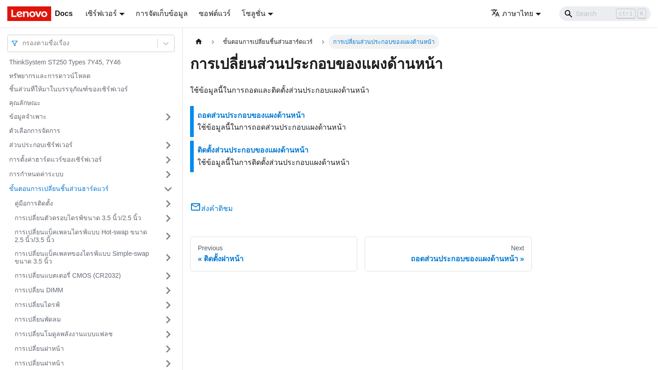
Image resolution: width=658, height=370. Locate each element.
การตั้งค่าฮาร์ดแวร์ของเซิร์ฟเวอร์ (55, 159)
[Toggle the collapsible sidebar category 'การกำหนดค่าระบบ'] (168, 174)
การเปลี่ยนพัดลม (38, 319)
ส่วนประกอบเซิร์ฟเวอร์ (41, 144)
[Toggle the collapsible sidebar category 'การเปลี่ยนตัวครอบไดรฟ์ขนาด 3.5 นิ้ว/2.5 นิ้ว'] (168, 218)
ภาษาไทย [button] (512, 13)
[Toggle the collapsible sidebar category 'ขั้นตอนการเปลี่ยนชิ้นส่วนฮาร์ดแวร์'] (168, 189)
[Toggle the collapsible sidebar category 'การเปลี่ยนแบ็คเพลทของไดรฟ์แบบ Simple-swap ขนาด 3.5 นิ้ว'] (168, 258)
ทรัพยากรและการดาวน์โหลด (49, 75)
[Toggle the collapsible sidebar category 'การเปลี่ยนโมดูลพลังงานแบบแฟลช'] (168, 334)
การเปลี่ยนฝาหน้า (39, 348)
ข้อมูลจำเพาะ (28, 116)
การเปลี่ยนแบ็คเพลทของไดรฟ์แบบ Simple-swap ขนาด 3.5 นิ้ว (82, 257)
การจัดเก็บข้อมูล (162, 13)
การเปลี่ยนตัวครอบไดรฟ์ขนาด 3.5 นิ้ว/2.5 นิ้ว (78, 218)
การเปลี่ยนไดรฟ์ (37, 304)
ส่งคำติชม (211, 208)
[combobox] (23, 43)
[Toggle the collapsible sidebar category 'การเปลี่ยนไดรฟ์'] (168, 305)
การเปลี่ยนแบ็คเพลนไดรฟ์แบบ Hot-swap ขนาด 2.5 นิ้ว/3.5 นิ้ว (81, 236)
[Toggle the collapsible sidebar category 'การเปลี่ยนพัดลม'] (168, 319)
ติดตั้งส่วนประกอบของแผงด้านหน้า (252, 150)
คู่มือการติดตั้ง (34, 203)
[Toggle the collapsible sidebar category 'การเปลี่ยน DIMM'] (168, 290)
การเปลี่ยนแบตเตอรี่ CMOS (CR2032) (68, 275)
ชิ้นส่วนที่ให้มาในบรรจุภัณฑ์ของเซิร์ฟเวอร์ (68, 89)
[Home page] (198, 42)
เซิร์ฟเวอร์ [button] (101, 13)
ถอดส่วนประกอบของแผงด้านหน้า (251, 115)
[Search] (605, 13)
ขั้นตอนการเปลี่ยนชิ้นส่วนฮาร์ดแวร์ (59, 188)
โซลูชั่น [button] (253, 13)
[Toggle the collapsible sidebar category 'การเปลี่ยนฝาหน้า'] (168, 349)
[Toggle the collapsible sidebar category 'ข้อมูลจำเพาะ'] (168, 117)
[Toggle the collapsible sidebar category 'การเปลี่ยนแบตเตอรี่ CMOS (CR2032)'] (168, 276)
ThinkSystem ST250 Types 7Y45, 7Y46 (65, 62)
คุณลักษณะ (25, 102)
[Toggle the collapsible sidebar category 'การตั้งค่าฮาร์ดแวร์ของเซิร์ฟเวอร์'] (168, 160)
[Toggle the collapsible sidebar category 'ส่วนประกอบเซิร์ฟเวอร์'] (168, 145)
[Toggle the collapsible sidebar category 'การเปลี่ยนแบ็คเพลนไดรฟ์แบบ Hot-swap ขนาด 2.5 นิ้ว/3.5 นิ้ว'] (168, 236)
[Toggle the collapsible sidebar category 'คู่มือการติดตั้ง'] (168, 203)
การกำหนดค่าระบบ (36, 174)
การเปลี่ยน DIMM (39, 290)
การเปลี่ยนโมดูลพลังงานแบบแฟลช (64, 334)
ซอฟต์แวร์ (215, 13)
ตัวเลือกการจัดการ (34, 130)
